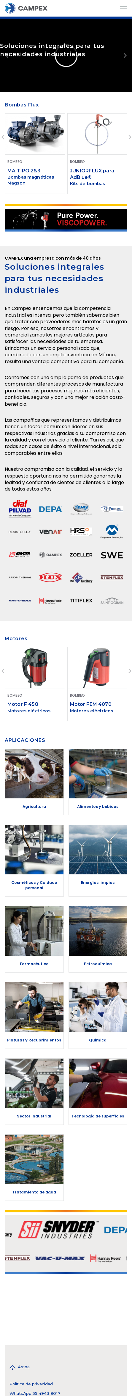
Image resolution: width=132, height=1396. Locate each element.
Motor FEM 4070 (91, 704)
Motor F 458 (22, 704)
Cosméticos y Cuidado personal (34, 885)
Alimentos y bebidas (97, 806)
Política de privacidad (31, 1384)
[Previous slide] (7, 55)
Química (97, 1040)
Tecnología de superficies (97, 1116)
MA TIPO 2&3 (23, 171)
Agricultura (34, 806)
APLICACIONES (25, 740)
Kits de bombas (87, 183)
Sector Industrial (34, 1116)
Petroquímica (98, 963)
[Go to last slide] (3, 137)
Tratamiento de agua (34, 1192)
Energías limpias (97, 882)
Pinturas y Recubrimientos (34, 1040)
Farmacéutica (34, 963)
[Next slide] (125, 55)
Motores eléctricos (29, 711)
